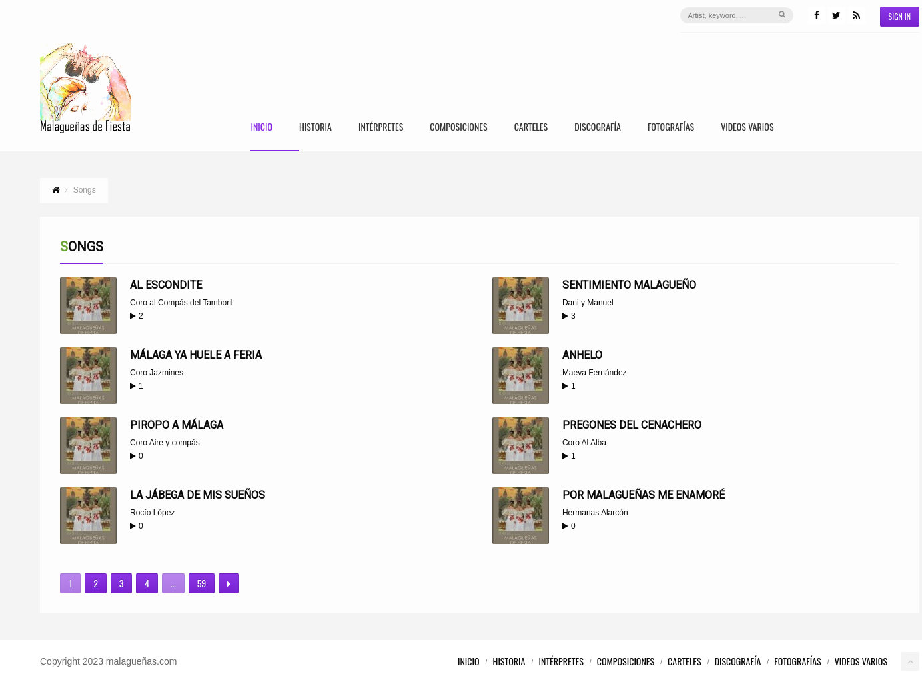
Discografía (597, 127)
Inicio (261, 127)
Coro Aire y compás (165, 442)
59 (202, 583)
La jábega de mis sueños (197, 495)
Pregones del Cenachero (631, 425)
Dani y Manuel (588, 302)
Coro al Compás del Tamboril (181, 302)
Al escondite (166, 285)
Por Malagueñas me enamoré (643, 495)
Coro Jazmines (156, 372)
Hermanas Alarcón (595, 512)
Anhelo (582, 355)
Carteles (531, 127)
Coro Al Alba (584, 442)
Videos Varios (747, 127)
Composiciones (458, 127)
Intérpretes (380, 127)
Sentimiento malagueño (629, 285)
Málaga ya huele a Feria (196, 355)
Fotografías (671, 127)
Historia (315, 127)
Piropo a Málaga (176, 425)
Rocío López (152, 512)
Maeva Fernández (594, 372)
